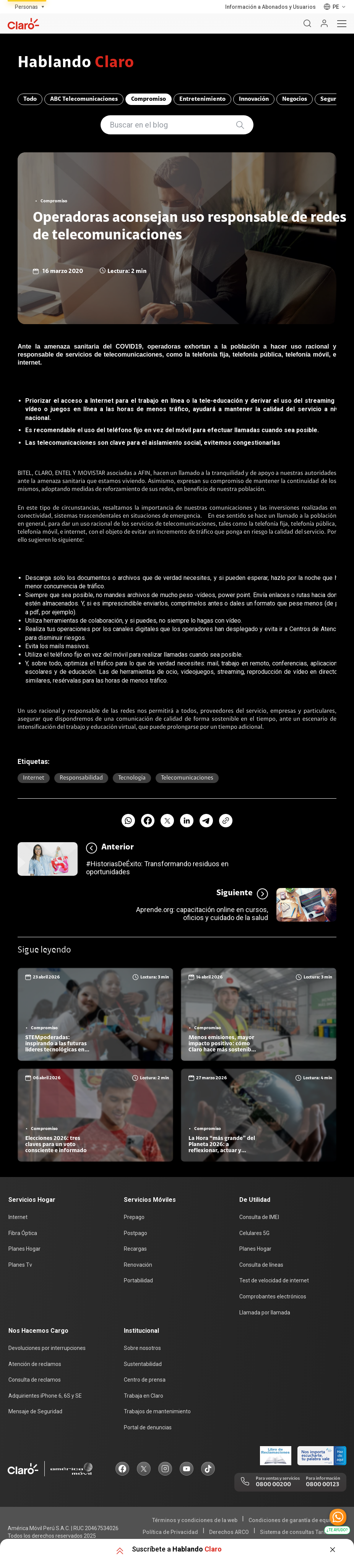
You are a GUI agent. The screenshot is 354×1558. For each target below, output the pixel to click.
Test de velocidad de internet (274, 1280)
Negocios (294, 99)
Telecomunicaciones (187, 778)
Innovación (254, 99)
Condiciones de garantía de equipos (294, 1520)
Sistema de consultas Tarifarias (300, 1532)
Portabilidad (138, 1280)
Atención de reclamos (34, 1364)
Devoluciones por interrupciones (47, 1348)
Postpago (135, 1233)
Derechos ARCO (229, 1532)
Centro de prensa (145, 1380)
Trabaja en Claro (143, 1396)
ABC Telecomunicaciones (84, 99)
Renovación (138, 1265)
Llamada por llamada (264, 1312)
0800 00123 (322, 1485)
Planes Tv (20, 1265)
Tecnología (132, 778)
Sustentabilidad (143, 1364)
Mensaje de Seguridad (35, 1411)
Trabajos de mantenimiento (157, 1411)
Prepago (134, 1217)
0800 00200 (273, 1485)
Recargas (135, 1249)
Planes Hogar (24, 1249)
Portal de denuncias (148, 1427)
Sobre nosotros (142, 1348)
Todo (30, 99)
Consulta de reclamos (34, 1380)
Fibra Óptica (22, 1233)
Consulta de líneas (261, 1265)
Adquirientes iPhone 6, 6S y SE (45, 1396)
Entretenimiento (202, 99)
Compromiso (148, 99)
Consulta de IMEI (259, 1217)
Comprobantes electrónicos (272, 1296)
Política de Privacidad (170, 1532)
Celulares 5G (254, 1233)
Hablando (76, 63)
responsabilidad (81, 778)
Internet (33, 778)
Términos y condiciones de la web (194, 1520)
